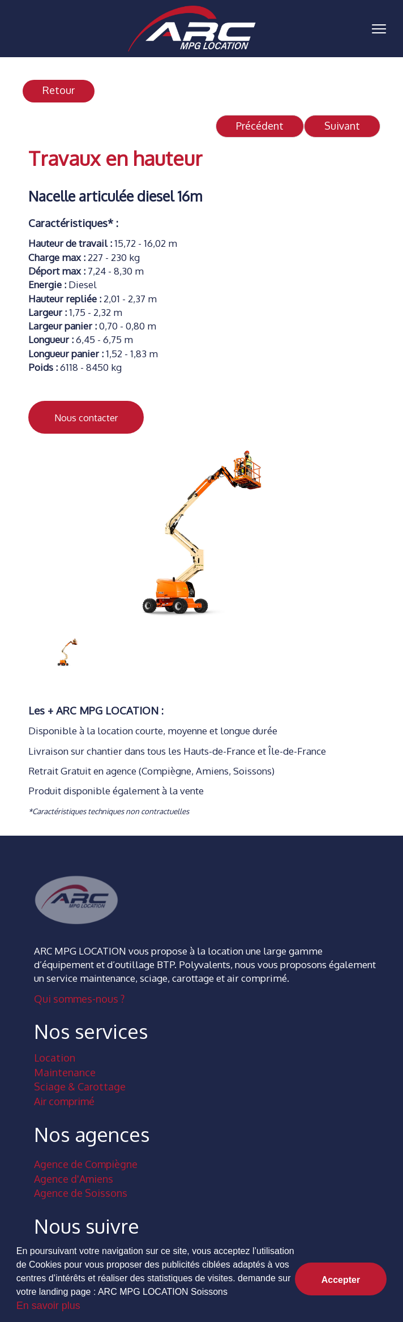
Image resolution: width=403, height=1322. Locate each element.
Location (54, 1057)
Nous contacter (86, 417)
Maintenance (65, 1072)
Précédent (260, 125)
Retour (58, 90)
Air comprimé (64, 1101)
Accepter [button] (340, 1280)
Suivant (342, 125)
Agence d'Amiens (73, 1179)
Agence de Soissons (80, 1193)
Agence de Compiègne (86, 1164)
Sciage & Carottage (80, 1086)
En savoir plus (48, 1305)
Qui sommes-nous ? (79, 998)
